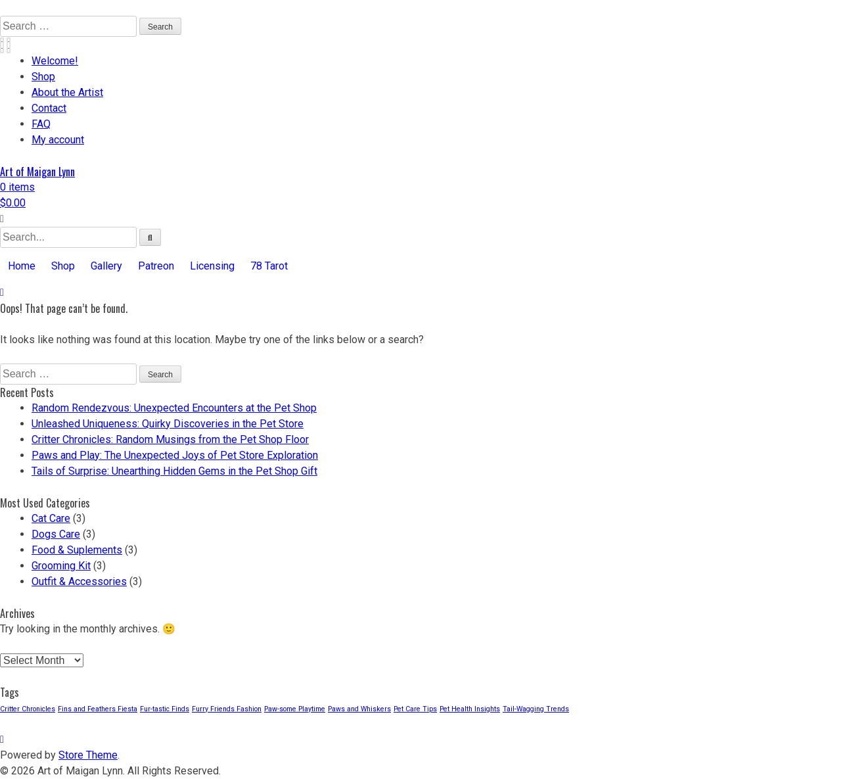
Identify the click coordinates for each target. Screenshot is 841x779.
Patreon (156, 266)
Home (21, 266)
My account (58, 139)
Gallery (106, 266)
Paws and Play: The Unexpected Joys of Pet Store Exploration (175, 455)
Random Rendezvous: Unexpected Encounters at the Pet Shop (174, 408)
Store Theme (88, 755)
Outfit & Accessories (79, 581)
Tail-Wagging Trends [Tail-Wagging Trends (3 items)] (536, 709)
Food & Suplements (77, 550)
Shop (43, 76)
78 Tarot (269, 266)
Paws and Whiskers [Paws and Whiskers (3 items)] (359, 709)
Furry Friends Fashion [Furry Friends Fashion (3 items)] (226, 709)
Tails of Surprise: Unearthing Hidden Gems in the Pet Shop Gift (174, 471)
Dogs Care (56, 534)
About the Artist (67, 92)
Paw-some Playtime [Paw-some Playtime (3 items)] (294, 709)
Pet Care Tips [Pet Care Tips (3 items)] (415, 709)
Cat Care (51, 518)
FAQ (41, 124)
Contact (49, 108)
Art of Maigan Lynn (37, 171)
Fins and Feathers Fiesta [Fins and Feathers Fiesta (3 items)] (97, 709)
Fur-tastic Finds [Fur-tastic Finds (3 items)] (164, 709)
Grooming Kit (61, 565)
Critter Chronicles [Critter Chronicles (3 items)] (27, 709)
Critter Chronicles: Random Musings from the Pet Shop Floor (170, 439)
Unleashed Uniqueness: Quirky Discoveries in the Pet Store (168, 423)
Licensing (212, 266)
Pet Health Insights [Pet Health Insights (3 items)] (470, 709)
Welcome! (55, 61)
